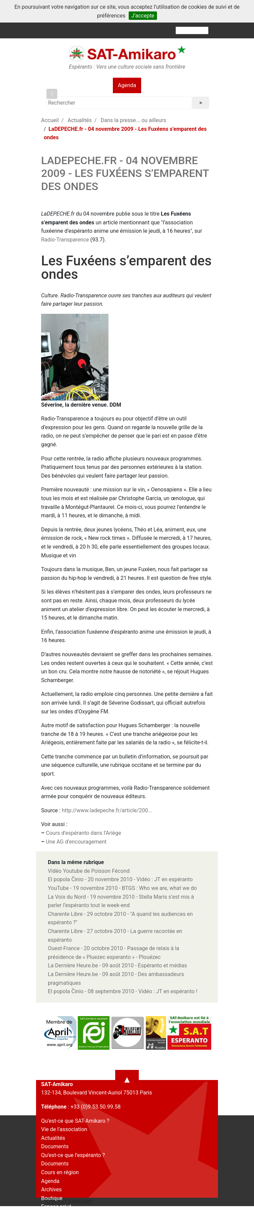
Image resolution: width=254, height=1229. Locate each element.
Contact (50, 1215)
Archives (51, 1189)
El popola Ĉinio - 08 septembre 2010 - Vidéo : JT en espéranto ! (122, 991)
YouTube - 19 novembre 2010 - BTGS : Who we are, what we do (122, 888)
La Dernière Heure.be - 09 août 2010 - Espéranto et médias (117, 965)
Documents (55, 1146)
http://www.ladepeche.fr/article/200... (107, 810)
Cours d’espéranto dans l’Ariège (83, 833)
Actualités (80, 120)
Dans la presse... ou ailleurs (133, 120)
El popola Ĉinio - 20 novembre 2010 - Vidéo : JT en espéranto (120, 879)
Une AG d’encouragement (76, 842)
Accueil (50, 120)
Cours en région (60, 1172)
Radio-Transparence (65, 239)
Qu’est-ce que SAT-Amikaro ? (75, 1121)
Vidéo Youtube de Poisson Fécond (89, 871)
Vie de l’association (64, 1129)
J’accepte (142, 15)
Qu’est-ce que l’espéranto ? (73, 1155)
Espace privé (56, 1206)
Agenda (127, 85)
